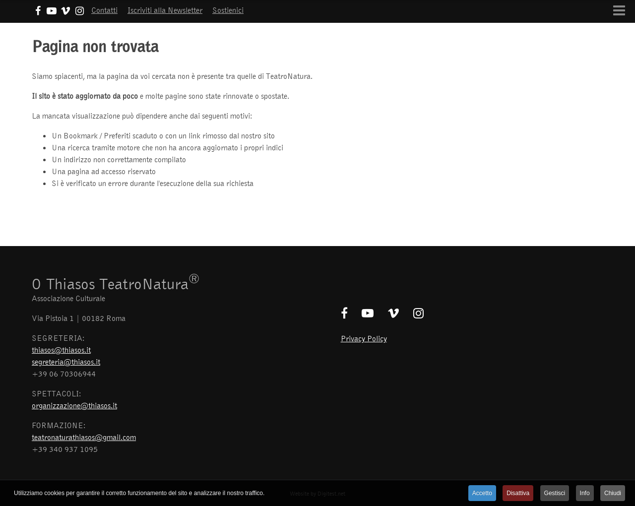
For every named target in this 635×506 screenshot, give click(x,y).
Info (585, 493)
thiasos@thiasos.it (61, 350)
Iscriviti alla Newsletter (164, 10)
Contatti (104, 10)
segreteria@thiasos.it (66, 362)
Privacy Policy (364, 338)
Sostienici (228, 10)
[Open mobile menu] (619, 10)
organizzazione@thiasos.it (74, 405)
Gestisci (555, 493)
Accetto (482, 493)
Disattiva (518, 493)
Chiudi (612, 493)
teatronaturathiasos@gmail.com (84, 437)
